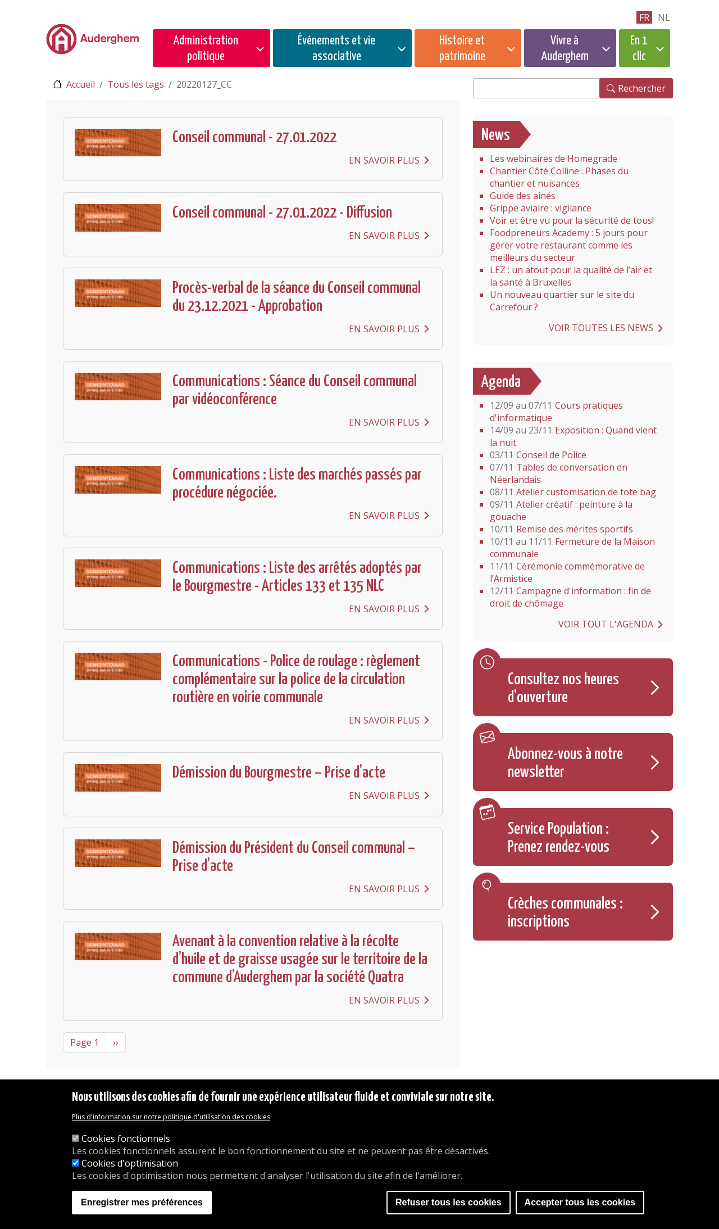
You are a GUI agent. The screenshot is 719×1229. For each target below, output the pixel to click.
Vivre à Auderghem (565, 48)
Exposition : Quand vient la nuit (573, 436)
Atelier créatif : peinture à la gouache (561, 510)
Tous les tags (135, 84)
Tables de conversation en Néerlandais (558, 473)
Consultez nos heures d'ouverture (563, 689)
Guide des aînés (523, 195)
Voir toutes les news (601, 328)
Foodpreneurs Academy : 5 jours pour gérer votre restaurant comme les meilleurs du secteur (569, 245)
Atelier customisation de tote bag (573, 492)
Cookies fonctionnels (125, 1138)
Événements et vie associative (336, 48)
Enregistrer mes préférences (142, 1202)
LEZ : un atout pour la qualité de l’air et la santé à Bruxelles (571, 276)
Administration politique (205, 48)
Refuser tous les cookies (448, 1202)
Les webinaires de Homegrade (553, 158)
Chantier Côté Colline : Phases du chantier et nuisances (559, 177)
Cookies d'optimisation (129, 1163)
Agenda (501, 382)
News (495, 135)
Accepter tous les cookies (580, 1202)
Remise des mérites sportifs (561, 529)
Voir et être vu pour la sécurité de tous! (572, 220)
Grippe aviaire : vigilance (540, 208)
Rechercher (642, 88)
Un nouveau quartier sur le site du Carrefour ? (562, 300)
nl (664, 17)
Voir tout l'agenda (605, 624)
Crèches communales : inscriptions (565, 913)
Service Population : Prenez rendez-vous (558, 838)
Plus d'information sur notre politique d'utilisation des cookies (171, 1117)
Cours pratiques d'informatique (556, 411)
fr (644, 17)
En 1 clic (639, 48)
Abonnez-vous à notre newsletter (565, 763)
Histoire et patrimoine (462, 48)
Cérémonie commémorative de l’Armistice (567, 572)
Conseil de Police (538, 455)
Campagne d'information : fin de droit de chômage (570, 597)
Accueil (80, 84)
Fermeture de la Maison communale (572, 547)
